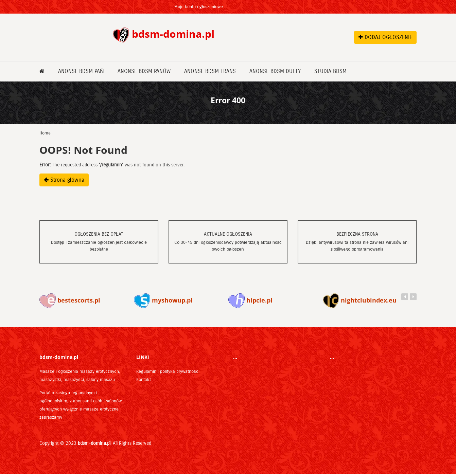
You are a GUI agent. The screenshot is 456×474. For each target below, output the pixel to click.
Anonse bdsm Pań (81, 71)
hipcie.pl (250, 300)
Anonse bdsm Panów (144, 71)
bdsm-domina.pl (94, 443)
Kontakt (143, 379)
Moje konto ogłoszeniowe (198, 7)
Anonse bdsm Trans (210, 71)
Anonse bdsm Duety (275, 71)
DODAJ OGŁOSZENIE (385, 37)
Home (45, 133)
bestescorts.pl (69, 300)
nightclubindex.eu (360, 300)
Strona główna (64, 180)
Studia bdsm (330, 71)
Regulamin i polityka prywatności (167, 371)
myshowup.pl (163, 300)
